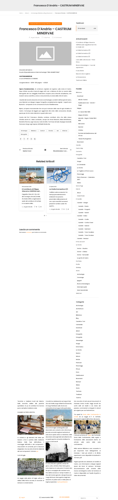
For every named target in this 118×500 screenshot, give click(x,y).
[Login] (22, 497)
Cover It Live (81, 196)
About (79, 193)
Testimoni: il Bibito (81, 80)
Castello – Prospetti (84, 209)
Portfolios (79, 261)
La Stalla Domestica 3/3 (83, 50)
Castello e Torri (81, 158)
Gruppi (79, 161)
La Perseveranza (81, 77)
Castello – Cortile (83, 219)
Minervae (64, 130)
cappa (89, 435)
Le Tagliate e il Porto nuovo (85, 171)
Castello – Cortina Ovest (85, 222)
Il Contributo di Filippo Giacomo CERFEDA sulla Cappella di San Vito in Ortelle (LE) (86, 45)
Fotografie (79, 155)
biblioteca (33, 130)
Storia (77, 271)
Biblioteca (40, 13)
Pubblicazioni (80, 375)
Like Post (47, 37)
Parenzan (79, 363)
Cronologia (80, 277)
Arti (77, 312)
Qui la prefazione (62, 482)
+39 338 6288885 (64, 497)
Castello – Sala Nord (84, 229)
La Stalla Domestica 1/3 (83, 56)
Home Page (79, 186)
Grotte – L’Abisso (82, 252)
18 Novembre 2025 (26, 186)
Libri (58, 130)
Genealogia (79, 340)
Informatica (79, 347)
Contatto (79, 151)
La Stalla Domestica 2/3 (83, 53)
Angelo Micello (35, 37)
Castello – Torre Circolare (86, 235)
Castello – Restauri (82, 238)
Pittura (78, 369)
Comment (58, 37)
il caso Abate (80, 71)
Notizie (78, 359)
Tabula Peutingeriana (84, 139)
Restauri (78, 382)
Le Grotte (80, 168)
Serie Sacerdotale (82, 290)
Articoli (27, 13)
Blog (45, 13)
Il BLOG (78, 189)
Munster (80, 127)
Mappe (79, 108)
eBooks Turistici (83, 100)
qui (37, 451)
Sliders (79, 183)
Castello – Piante (83, 206)
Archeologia (34, 13)
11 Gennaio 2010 (34, 23)
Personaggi (80, 174)
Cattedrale (79, 324)
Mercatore (81, 124)
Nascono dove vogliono (83, 74)
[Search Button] (97, 498)
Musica (78, 353)
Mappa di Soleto (83, 115)
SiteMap (78, 267)
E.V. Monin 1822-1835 (84, 112)
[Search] (87, 498)
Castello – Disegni (82, 203)
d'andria (51, 130)
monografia (24, 134)
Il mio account (80, 242)
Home (21, 13)
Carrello (78, 145)
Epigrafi (79, 280)
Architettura (79, 309)
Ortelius (80, 130)
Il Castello (79, 199)
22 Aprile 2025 (52, 186)
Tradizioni (79, 394)
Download (80, 96)
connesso (29, 232)
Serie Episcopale (82, 287)
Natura (78, 356)
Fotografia (79, 334)
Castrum (42, 130)
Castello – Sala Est (83, 226)
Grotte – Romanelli (82, 255)
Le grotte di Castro (82, 258)
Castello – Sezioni (83, 212)
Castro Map (79, 148)
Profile (78, 264)
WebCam (79, 293)
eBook (78, 331)
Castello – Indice (82, 216)
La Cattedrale (81, 164)
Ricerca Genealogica (83, 284)
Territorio (78, 391)
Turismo (78, 398)
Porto (77, 372)
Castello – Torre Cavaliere (86, 232)
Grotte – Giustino (82, 248)
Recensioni (50, 13)
